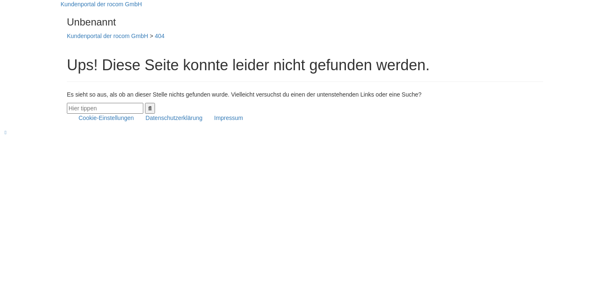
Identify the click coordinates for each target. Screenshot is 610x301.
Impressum (228, 118)
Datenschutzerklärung (173, 118)
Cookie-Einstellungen (106, 118)
